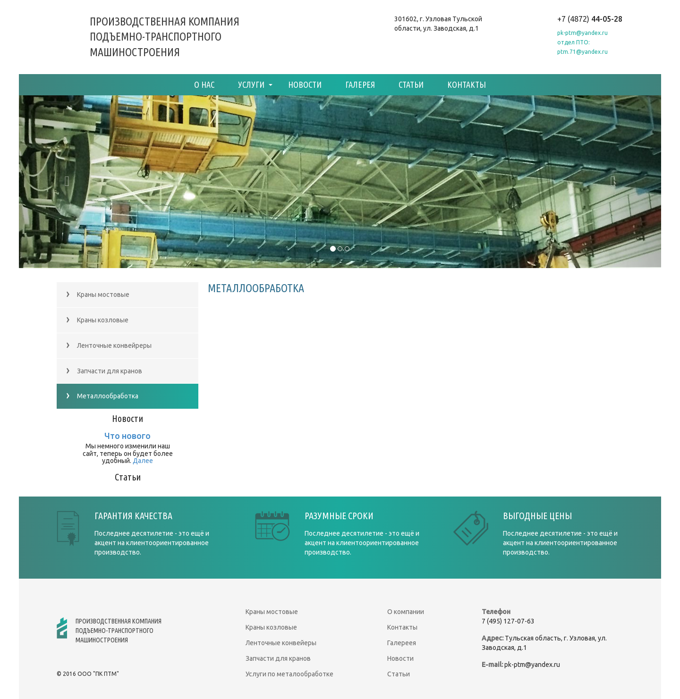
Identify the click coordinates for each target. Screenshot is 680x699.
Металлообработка (102, 396)
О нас (204, 84)
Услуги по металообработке (289, 674)
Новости (305, 84)
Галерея (360, 84)
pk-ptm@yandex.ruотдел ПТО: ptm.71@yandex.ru (582, 42)
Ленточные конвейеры (281, 643)
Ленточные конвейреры (109, 345)
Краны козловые (97, 320)
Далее (143, 460)
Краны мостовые (97, 294)
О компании (405, 611)
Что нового (127, 435)
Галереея (401, 643)
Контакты (466, 84)
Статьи (411, 84)
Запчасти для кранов (104, 371)
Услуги (251, 84)
